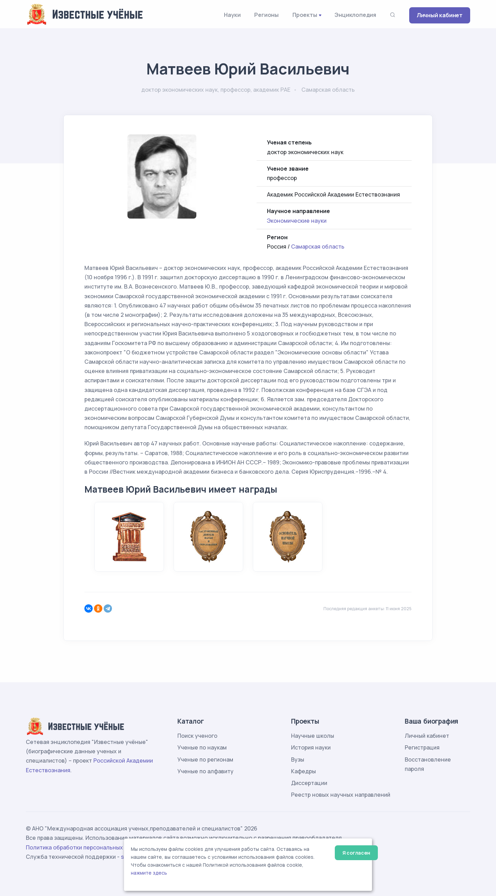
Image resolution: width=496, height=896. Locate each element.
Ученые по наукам (202, 747)
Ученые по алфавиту (205, 771)
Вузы (297, 759)
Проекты (304, 15)
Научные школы (312, 735)
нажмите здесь (149, 873)
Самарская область (317, 246)
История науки (311, 747)
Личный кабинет (440, 15)
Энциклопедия (355, 15)
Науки (232, 15)
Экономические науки (297, 220)
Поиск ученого (197, 735)
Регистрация (422, 747)
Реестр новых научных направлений (340, 794)
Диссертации (309, 783)
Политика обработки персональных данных (85, 847)
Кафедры (303, 771)
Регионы (266, 15)
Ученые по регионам (205, 759)
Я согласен (356, 852)
